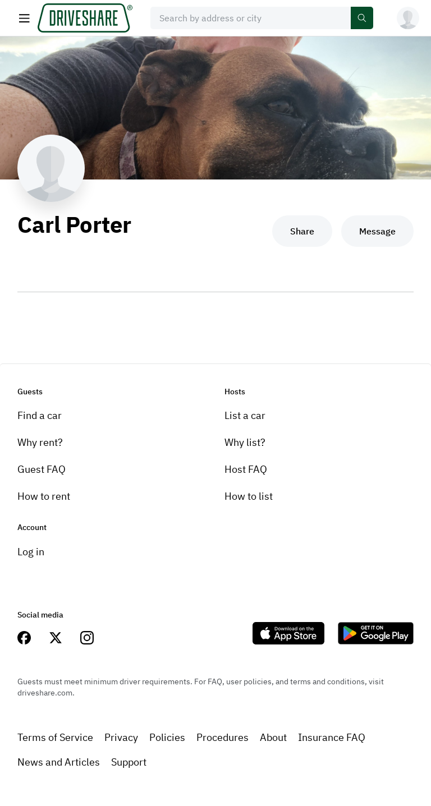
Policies (167, 737)
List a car (244, 415)
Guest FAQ (41, 469)
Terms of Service (55, 737)
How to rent (43, 496)
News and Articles (58, 762)
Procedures (222, 737)
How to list (248, 496)
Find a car (39, 415)
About (273, 737)
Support (128, 762)
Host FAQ (245, 469)
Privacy (121, 737)
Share (302, 231)
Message (377, 231)
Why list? (244, 442)
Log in (30, 551)
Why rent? (40, 442)
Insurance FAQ (331, 737)
